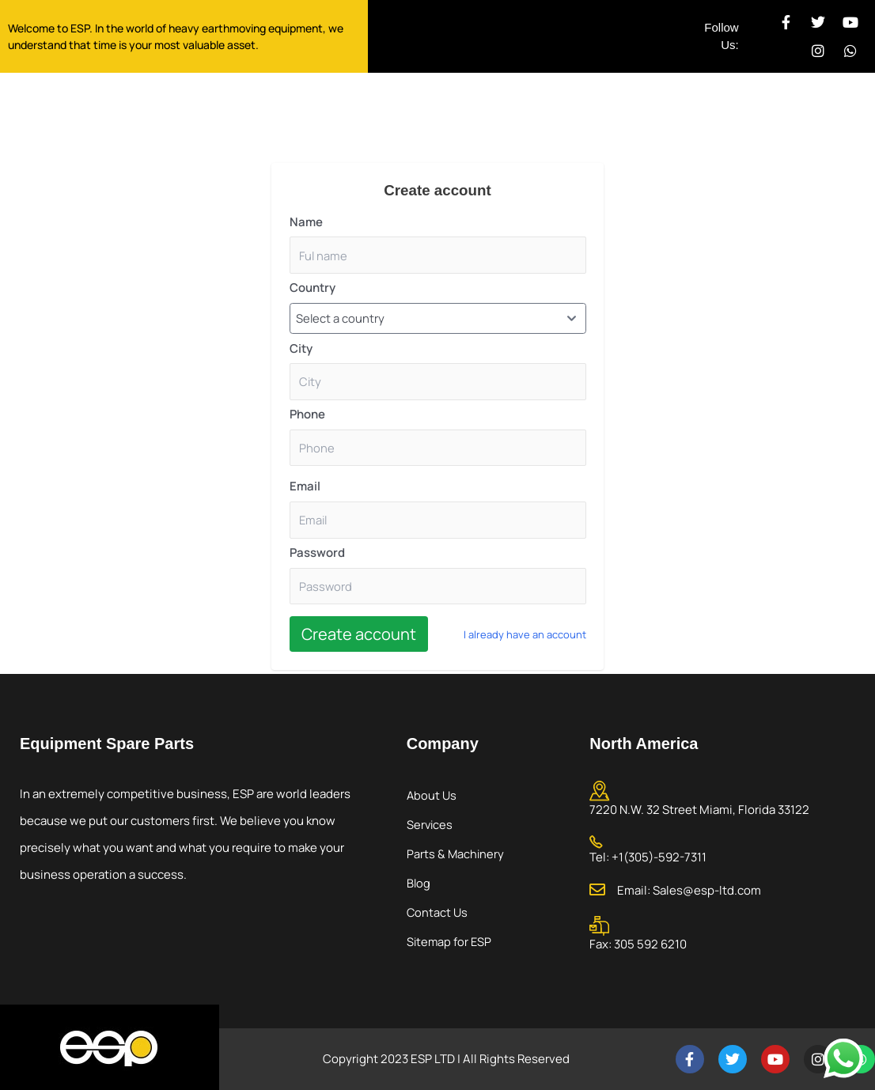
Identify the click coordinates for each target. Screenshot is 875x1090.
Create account (358, 638)
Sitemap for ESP (450, 941)
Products (463, 112)
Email (305, 489)
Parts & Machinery (456, 853)
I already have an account (525, 637)
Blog (419, 882)
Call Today (771, 88)
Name (306, 222)
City (301, 349)
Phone (307, 416)
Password (317, 555)
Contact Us (556, 112)
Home (218, 112)
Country (312, 288)
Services (378, 112)
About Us (294, 112)
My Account (664, 112)
